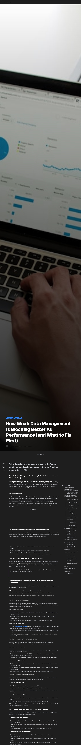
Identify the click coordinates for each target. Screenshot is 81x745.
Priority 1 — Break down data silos (72, 523)
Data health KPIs (70, 567)
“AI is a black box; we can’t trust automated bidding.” (72, 585)
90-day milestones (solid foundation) (72, 556)
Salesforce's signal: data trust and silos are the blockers (73, 515)
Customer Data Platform (21, 629)
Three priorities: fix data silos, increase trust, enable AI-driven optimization (70, 519)
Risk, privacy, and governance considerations (70, 571)
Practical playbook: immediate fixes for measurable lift (71, 550)
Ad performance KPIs (71, 569)
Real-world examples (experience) (71, 573)
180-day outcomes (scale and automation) (72, 559)
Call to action (67, 594)
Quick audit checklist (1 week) (73, 526)
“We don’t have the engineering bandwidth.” (71, 579)
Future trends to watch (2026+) (70, 587)
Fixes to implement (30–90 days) (74, 529)
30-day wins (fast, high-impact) (72, 553)
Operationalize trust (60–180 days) (73, 538)
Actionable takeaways (68, 589)
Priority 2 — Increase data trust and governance (72, 532)
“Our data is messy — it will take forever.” (72, 582)
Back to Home (6, 2)
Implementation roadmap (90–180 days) (74, 547)
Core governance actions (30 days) (72, 535)
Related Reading (70, 596)
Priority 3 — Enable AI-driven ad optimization (72, 541)
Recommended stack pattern (72, 563)
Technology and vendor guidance (71, 561)
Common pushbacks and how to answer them (71, 576)
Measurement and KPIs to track (70, 565)
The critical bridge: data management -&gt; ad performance (71, 512)
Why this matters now (69, 510)
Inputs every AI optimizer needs (72, 544)
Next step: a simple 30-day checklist (69, 592)
